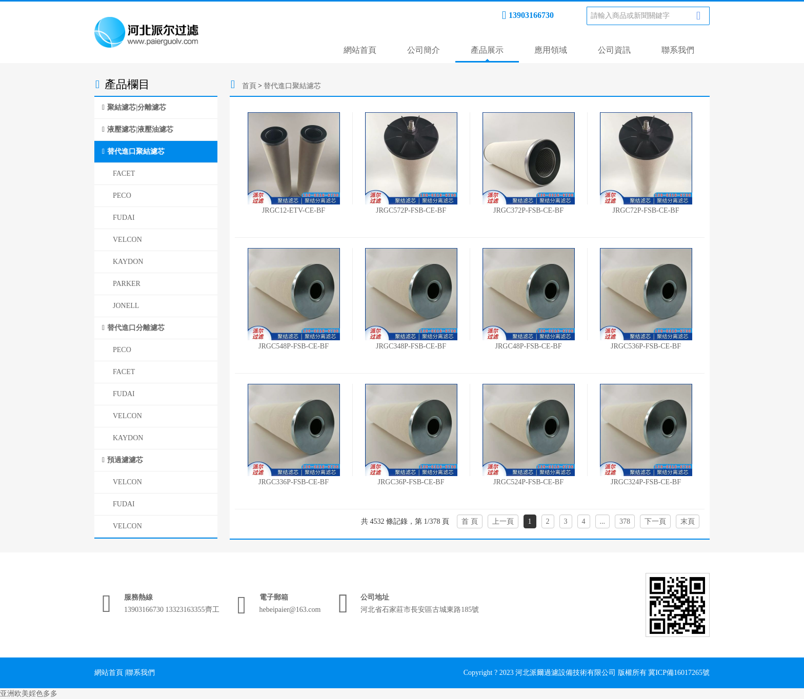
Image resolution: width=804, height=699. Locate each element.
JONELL (126, 306)
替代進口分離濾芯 (136, 328)
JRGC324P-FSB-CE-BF (646, 482)
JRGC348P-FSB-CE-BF (411, 346)
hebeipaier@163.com (290, 609)
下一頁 (655, 521)
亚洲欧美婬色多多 (28, 693)
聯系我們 (677, 50)
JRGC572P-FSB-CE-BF (411, 210)
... (603, 521)
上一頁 (503, 521)
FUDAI (124, 217)
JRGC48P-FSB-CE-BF (528, 346)
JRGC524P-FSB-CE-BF (528, 482)
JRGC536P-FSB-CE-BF (646, 346)
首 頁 (469, 521)
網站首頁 (360, 50)
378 (624, 521)
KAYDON (128, 261)
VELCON (127, 239)
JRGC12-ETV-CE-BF (293, 210)
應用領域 (550, 50)
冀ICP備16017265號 (679, 672)
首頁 (249, 86)
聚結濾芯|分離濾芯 (136, 107)
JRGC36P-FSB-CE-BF (411, 482)
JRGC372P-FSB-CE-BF (528, 210)
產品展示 (487, 50)
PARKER (126, 283)
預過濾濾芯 (125, 460)
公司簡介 (423, 50)
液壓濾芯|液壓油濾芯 (140, 129)
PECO (122, 195)
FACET (124, 173)
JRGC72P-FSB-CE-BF (646, 210)
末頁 (687, 521)
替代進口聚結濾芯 (136, 151)
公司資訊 (614, 50)
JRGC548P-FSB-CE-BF (293, 346)
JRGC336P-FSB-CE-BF (293, 482)
